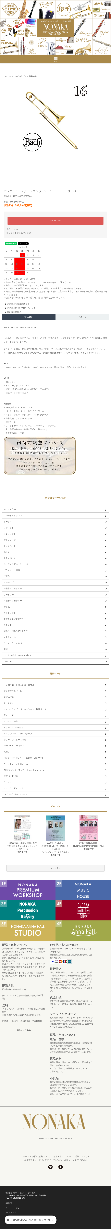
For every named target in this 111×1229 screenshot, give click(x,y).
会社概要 (8, 1203)
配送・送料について (62, 1156)
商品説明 (28, 317)
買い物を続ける (12, 312)
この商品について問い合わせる (19, 308)
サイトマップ (10, 1212)
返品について (13, 229)
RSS (77, 1160)
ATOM (84, 1160)
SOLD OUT (56, 221)
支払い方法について (41, 1156)
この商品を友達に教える (16, 304)
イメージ (82, 317)
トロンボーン (20, 76)
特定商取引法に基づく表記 (19, 233)
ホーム (8, 76)
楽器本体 (33, 76)
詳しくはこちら (24, 1030)
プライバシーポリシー (62, 1160)
